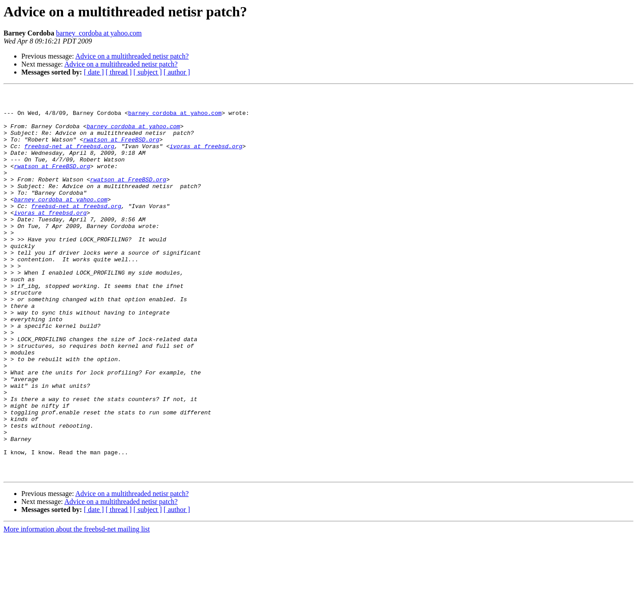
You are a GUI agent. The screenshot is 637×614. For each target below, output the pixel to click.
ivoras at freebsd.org (205, 158)
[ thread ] (119, 72)
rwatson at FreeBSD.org (121, 150)
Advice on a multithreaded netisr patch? (132, 56)
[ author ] (177, 72)
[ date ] (94, 72)
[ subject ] (148, 72)
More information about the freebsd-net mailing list (77, 606)
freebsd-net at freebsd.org (69, 158)
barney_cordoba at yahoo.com (99, 33)
